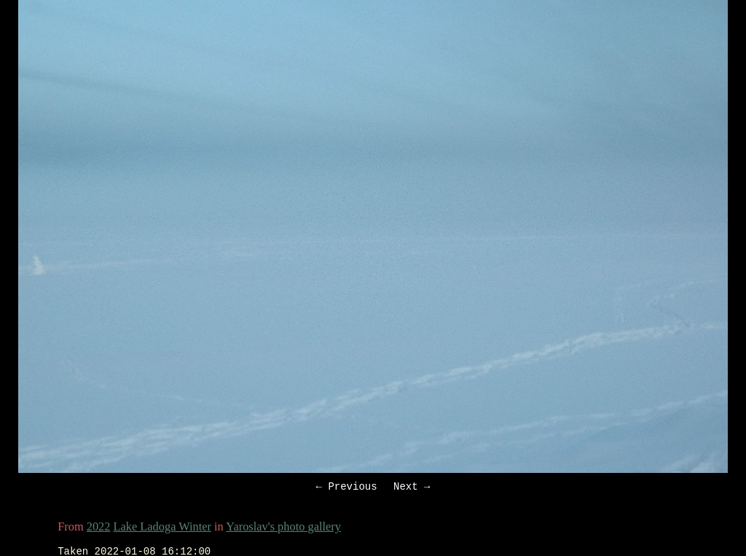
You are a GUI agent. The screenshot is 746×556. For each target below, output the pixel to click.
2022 (99, 529)
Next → (411, 488)
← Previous (346, 488)
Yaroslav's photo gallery (283, 529)
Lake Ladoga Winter (162, 529)
